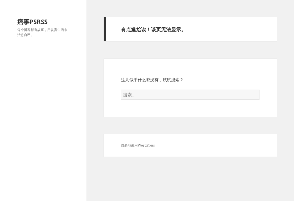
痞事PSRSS (32, 21)
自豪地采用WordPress (138, 145)
